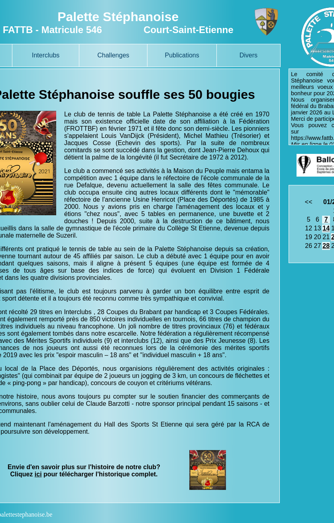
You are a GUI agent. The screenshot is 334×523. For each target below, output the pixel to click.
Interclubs (45, 55)
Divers (248, 55)
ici (38, 474)
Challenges (113, 55)
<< (308, 202)
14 (326, 228)
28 (326, 245)
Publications (182, 55)
